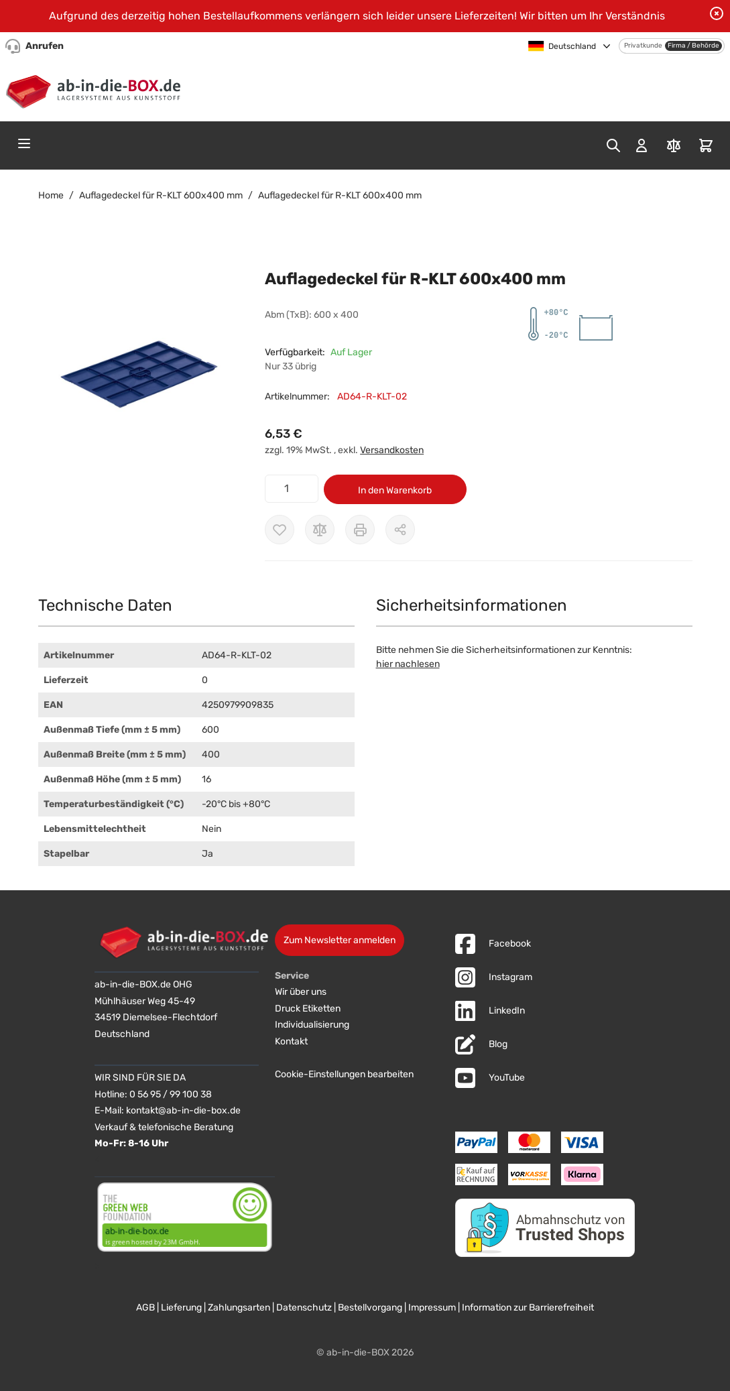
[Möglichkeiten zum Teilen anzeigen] (400, 529)
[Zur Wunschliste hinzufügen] (279, 529)
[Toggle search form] (613, 145)
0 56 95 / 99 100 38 (170, 1094)
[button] (138, 374)
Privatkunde (643, 46)
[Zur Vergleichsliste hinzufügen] (319, 529)
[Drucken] (360, 529)
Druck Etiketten (308, 1008)
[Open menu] (24, 143)
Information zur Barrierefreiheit (528, 1307)
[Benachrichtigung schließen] (716, 13)
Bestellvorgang (370, 1307)
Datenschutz (304, 1307)
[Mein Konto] (641, 145)
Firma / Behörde (693, 46)
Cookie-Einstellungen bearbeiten (344, 1074)
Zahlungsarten (239, 1307)
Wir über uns (300, 991)
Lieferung (181, 1307)
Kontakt (291, 1041)
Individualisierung (312, 1024)
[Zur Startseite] (96, 89)
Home (51, 195)
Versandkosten (392, 450)
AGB (145, 1307)
